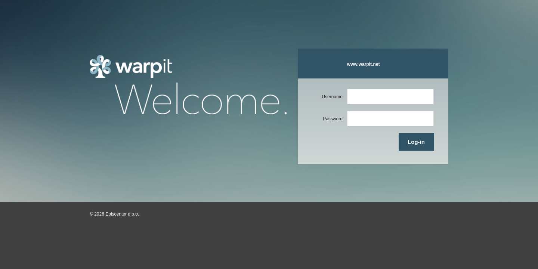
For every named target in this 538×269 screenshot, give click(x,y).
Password (333, 118)
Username (332, 96)
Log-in (416, 142)
